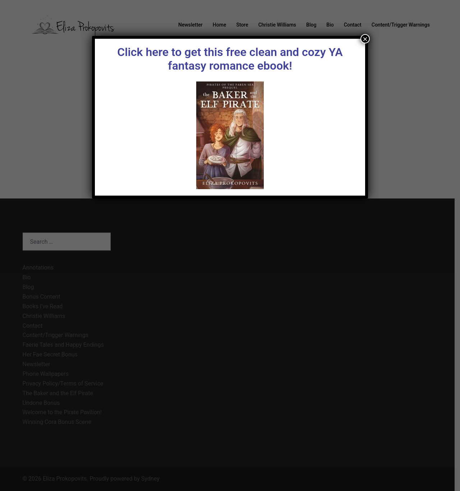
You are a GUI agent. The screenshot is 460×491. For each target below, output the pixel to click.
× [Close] (365, 38)
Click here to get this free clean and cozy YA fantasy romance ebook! (229, 59)
